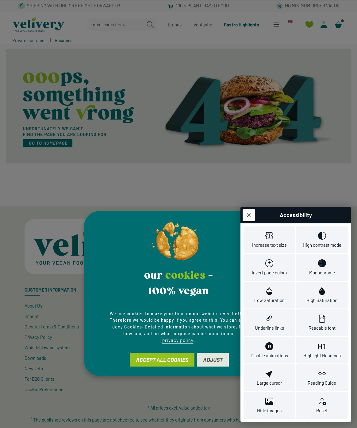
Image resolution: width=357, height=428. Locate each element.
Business (63, 40)
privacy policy (178, 340)
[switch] (269, 239)
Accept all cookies (162, 359)
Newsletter (35, 368)
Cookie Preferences (44, 389)
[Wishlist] (309, 24)
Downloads (35, 358)
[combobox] (115, 24)
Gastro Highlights (241, 24)
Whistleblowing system (47, 347)
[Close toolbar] (249, 215)
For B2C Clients (39, 379)
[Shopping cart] (338, 24)
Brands (175, 24)
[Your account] (323, 24)
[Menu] (276, 24)
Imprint (32, 316)
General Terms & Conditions (52, 326)
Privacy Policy (38, 337)
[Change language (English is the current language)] (292, 21)
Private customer (29, 40)
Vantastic (203, 24)
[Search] (150, 24)
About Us (33, 305)
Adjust (213, 359)
